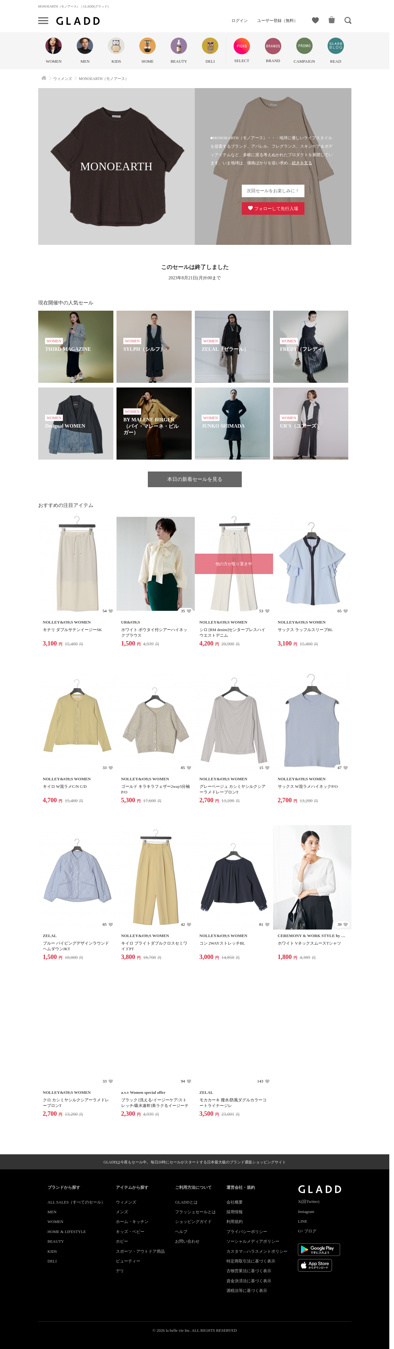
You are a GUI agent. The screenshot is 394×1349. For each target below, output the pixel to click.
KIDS (52, 1251)
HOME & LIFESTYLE (67, 1231)
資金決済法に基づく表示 (248, 1280)
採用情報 (234, 1211)
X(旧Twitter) (308, 1201)
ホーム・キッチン (132, 1221)
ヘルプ (181, 1231)
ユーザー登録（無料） (277, 20)
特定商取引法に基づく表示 (250, 1261)
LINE (302, 1221)
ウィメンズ (126, 1202)
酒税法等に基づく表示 (246, 1290)
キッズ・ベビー (130, 1231)
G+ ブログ (307, 1231)
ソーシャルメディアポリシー (252, 1241)
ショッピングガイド (193, 1221)
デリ (120, 1270)
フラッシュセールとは (195, 1211)
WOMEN (56, 1221)
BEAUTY (56, 1241)
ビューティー (128, 1261)
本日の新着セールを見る (194, 479)
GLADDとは (186, 1202)
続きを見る (302, 163)
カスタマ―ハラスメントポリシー (257, 1251)
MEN (52, 1211)
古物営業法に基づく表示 (248, 1270)
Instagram (306, 1211)
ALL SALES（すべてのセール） (77, 1202)
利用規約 (234, 1221)
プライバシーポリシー (246, 1231)
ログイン (239, 20)
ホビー (122, 1241)
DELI (52, 1261)
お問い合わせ (187, 1241)
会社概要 (234, 1202)
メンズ (122, 1211)
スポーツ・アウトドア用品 (140, 1251)
